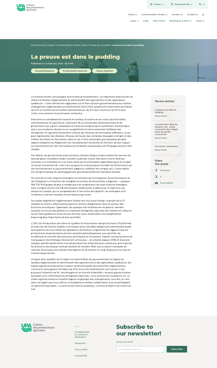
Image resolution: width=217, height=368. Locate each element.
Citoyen (51, 45)
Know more (161, 116)
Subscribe (177, 349)
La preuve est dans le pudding (128, 45)
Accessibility (81, 355)
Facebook (162, 170)
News (85, 45)
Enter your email (152, 347)
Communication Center (69, 45)
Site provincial (38, 45)
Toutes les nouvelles (100, 45)
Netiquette (80, 343)
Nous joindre (81, 349)
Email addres (164, 183)
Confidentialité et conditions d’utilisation (82, 334)
